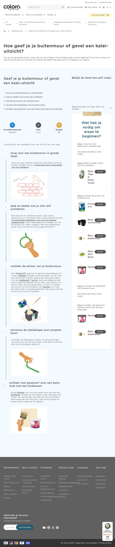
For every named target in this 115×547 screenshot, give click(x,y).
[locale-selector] (108, 7)
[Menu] (111, 523)
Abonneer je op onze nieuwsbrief (16, 516)
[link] (91, 2)
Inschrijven (25, 527)
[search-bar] (45, 7)
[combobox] (46, 7)
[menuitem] (14, 16)
